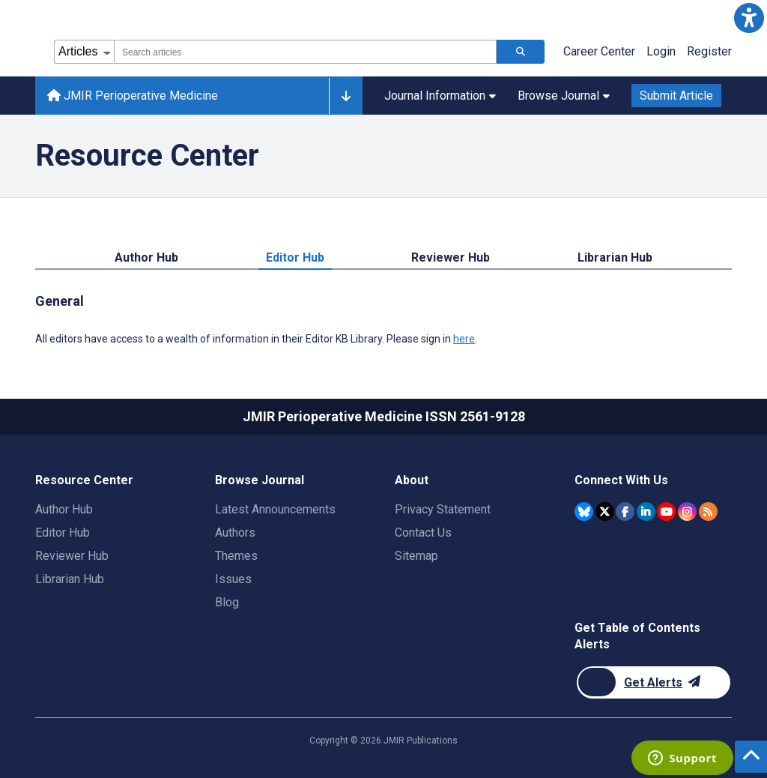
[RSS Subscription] (708, 511)
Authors (235, 532)
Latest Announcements (275, 509)
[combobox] (305, 52)
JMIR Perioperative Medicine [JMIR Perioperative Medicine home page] (132, 95)
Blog (227, 602)
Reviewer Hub (450, 257)
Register (709, 51)
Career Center (599, 51)
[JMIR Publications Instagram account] (687, 511)
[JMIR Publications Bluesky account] (584, 511)
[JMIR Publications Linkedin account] (646, 511)
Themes (236, 556)
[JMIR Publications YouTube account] (666, 511)
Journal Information (440, 95)
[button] (749, 17)
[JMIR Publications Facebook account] (625, 511)
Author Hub (146, 257)
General (59, 301)
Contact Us (423, 532)
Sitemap (416, 556)
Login (661, 51)
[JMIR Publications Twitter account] (604, 511)
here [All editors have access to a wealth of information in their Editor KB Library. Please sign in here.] (464, 339)
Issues (233, 579)
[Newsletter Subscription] (653, 682)
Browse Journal (564, 95)
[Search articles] (521, 52)
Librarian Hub (614, 257)
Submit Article (676, 95)
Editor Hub (295, 257)
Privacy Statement (443, 509)
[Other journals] (346, 96)
